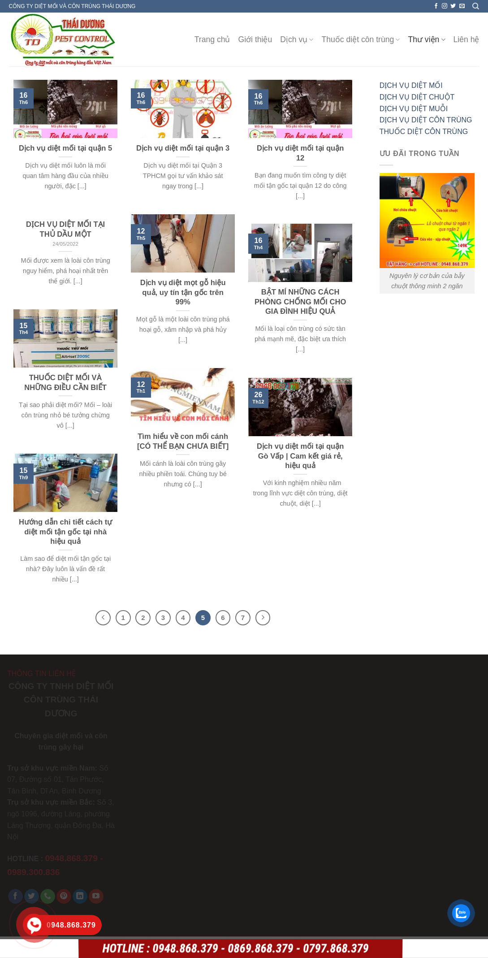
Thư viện (426, 39)
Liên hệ (466, 39)
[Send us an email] (462, 6)
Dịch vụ (296, 39)
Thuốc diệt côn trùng (360, 39)
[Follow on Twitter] (453, 6)
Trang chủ (212, 39)
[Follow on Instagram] (444, 6)
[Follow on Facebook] (436, 6)
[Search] (475, 6)
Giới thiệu (255, 39)
